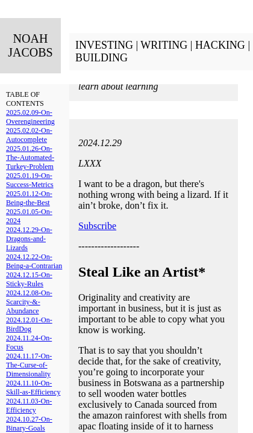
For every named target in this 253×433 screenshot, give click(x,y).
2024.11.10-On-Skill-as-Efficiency (33, 387)
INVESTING (104, 45)
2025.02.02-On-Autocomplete (29, 135)
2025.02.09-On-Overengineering (30, 117)
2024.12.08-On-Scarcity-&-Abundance (29, 302)
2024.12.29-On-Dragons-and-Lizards (29, 239)
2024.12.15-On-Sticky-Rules (29, 279)
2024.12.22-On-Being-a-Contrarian (34, 261)
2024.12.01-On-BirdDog (29, 324)
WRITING (163, 45)
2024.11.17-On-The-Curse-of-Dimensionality (29, 365)
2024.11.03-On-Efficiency (29, 405)
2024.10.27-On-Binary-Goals (29, 423)
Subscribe (97, 226)
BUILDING (101, 58)
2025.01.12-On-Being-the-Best (29, 198)
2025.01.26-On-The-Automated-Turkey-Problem (30, 157)
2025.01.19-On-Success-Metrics (30, 180)
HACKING (220, 45)
